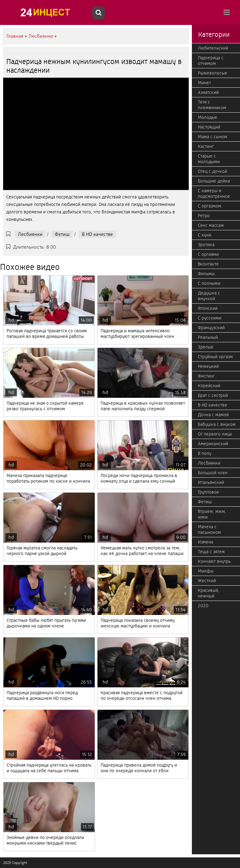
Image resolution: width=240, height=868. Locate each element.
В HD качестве (97, 234)
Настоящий (209, 127)
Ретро (204, 215)
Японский (208, 308)
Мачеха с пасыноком (209, 529)
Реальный (208, 337)
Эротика (206, 244)
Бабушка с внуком (217, 424)
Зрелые (205, 347)
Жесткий (207, 580)
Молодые (207, 117)
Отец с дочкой (212, 171)
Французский (211, 327)
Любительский (213, 48)
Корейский (209, 385)
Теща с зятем (211, 551)
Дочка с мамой (213, 414)
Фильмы (206, 273)
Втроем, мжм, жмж (212, 514)
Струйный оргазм (215, 356)
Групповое (208, 492)
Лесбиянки (30, 234)
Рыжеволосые (212, 73)
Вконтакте (208, 264)
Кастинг (206, 146)
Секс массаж (211, 225)
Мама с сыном (212, 136)
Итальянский (211, 482)
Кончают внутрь (214, 561)
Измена (205, 542)
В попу (204, 453)
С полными (209, 283)
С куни (204, 235)
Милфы (205, 571)
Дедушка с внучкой (209, 295)
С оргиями (208, 254)
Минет (204, 82)
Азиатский (208, 92)
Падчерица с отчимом (210, 60)
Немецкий (208, 366)
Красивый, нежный (208, 593)
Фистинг (206, 376)
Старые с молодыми (209, 158)
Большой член (213, 472)
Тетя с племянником (212, 104)
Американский (213, 443)
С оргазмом (209, 206)
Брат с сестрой (213, 395)
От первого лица (215, 434)
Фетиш (62, 234)
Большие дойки (214, 181)
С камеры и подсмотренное (214, 193)
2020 (203, 605)
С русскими (209, 318)
